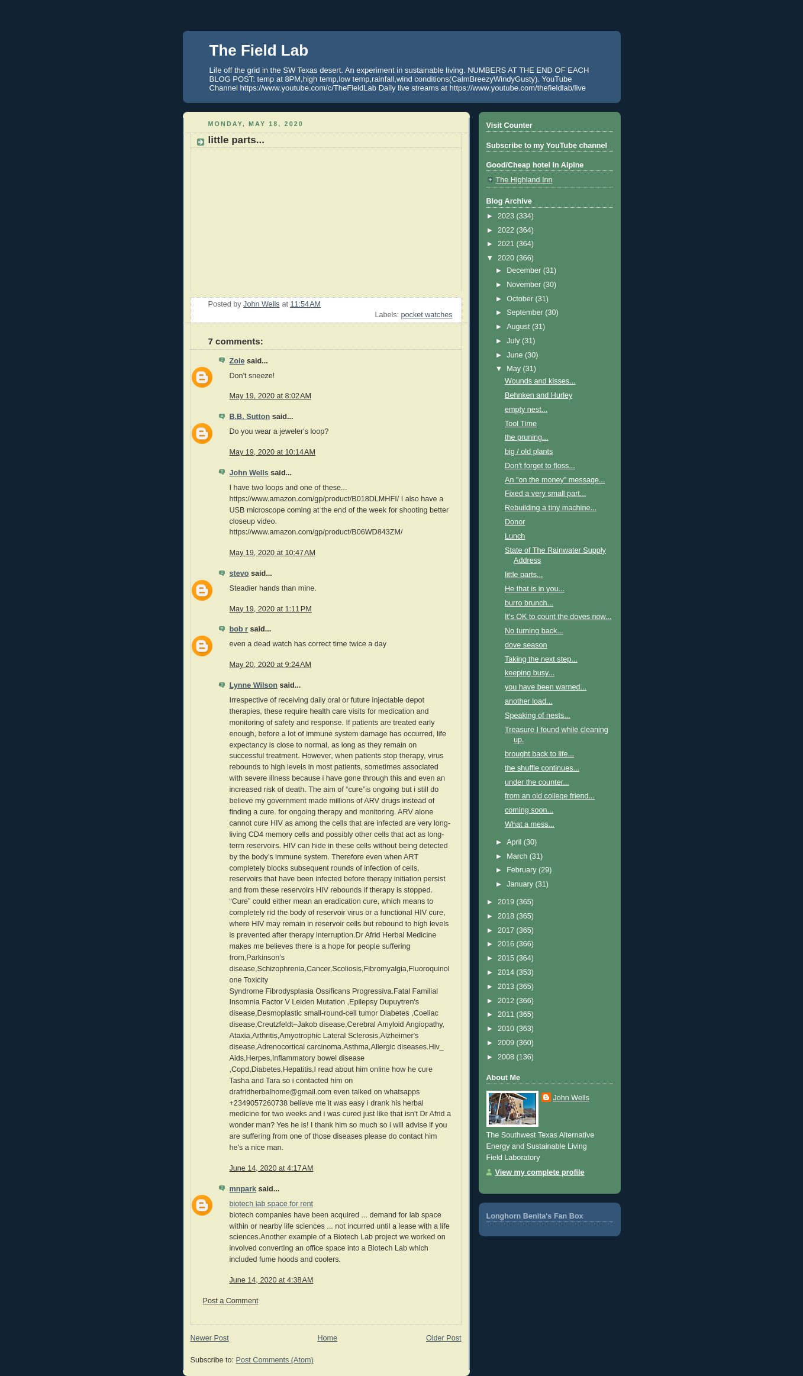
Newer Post (210, 1338)
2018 (507, 916)
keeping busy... (529, 673)
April (515, 842)
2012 (507, 1001)
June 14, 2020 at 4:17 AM (272, 1168)
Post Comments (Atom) (275, 1360)
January (521, 884)
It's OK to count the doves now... (558, 617)
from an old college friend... (550, 796)
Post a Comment (231, 1301)
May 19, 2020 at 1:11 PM (271, 609)
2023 (507, 216)
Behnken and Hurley (538, 395)
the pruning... (527, 437)
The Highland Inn (524, 180)
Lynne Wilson (254, 685)
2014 (507, 972)
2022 (507, 230)
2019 (507, 902)
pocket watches (427, 315)
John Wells (249, 473)
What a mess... (529, 824)
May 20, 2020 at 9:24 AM (270, 664)
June (516, 355)
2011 (507, 1014)
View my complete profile (540, 1172)
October (521, 299)
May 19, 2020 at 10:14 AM (272, 452)
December (525, 270)
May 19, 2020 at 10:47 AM (272, 553)
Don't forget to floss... (540, 466)
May (515, 369)
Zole (237, 361)
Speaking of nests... (537, 715)
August (519, 327)
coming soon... (529, 810)
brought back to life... (539, 754)
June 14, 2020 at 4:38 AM (272, 1280)
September (526, 312)
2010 (507, 1028)
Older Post (444, 1338)
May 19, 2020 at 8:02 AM (270, 396)
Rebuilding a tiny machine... (550, 508)
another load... (529, 701)
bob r (239, 629)
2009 (507, 1043)
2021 (507, 244)
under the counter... (537, 782)
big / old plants (529, 451)
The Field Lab (259, 50)
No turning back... (534, 631)
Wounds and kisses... (540, 381)
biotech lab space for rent (272, 1204)
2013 (507, 986)
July (514, 341)
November (525, 285)
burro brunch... (529, 603)
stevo (239, 573)
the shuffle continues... (542, 768)
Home (327, 1338)
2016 (507, 944)
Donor (515, 522)
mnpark (243, 1189)
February (522, 870)
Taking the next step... (541, 659)
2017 (507, 930)
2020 (507, 258)
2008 (507, 1057)
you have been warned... (545, 687)
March (518, 856)
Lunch (515, 536)
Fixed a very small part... (545, 493)
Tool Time (521, 424)
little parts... (524, 575)
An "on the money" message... (555, 480)
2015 (507, 958)
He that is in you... (535, 589)
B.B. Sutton (250, 417)
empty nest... (526, 409)
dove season (526, 645)
